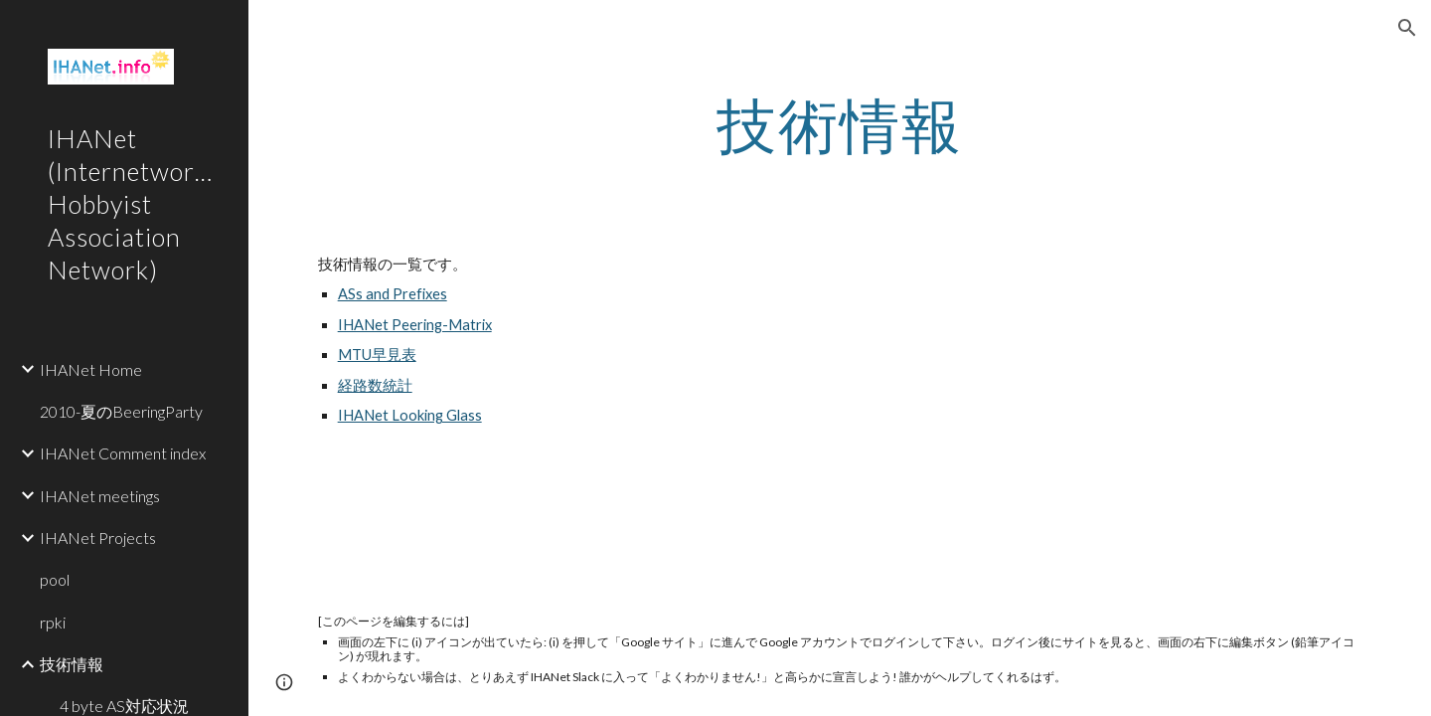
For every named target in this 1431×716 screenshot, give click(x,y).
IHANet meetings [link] (100, 495)
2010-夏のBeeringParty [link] (121, 411)
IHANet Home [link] (91, 369)
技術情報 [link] (71, 663)
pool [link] (55, 579)
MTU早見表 (377, 354)
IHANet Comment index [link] (123, 453)
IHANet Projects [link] (98, 537)
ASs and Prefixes (392, 293)
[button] (1407, 28)
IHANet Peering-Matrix (415, 324)
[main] (840, 124)
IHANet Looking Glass (410, 415)
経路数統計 (375, 385)
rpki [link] (53, 622)
